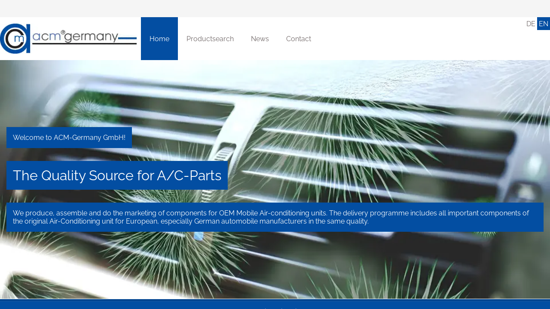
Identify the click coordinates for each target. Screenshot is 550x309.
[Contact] (299, 38)
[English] (543, 23)
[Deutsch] (530, 23)
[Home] (68, 38)
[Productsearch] (210, 38)
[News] (260, 38)
